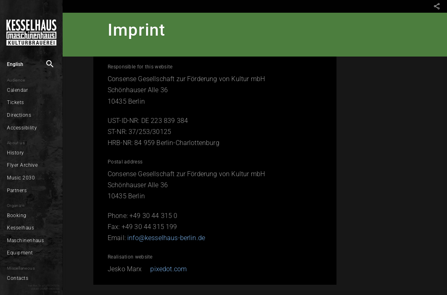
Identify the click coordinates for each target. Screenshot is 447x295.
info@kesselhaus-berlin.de (160, 238)
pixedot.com (162, 269)
